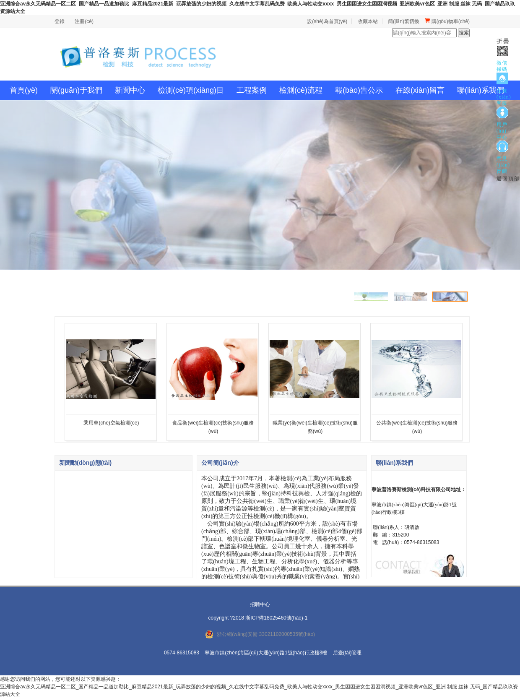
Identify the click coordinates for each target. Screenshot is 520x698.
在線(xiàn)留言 (420, 90)
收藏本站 (368, 21)
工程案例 (252, 90)
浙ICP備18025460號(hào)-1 (276, 618)
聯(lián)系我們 (480, 90)
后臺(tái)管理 (347, 653)
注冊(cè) (84, 21)
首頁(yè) (24, 90)
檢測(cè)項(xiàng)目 (191, 90)
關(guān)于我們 (76, 90)
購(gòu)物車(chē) (447, 21)
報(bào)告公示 (359, 90)
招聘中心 (260, 604)
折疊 (503, 41)
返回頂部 (508, 179)
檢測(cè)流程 (300, 90)
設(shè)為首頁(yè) (327, 21)
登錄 (60, 21)
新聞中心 (130, 90)
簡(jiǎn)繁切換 (403, 21)
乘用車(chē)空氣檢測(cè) (111, 423)
